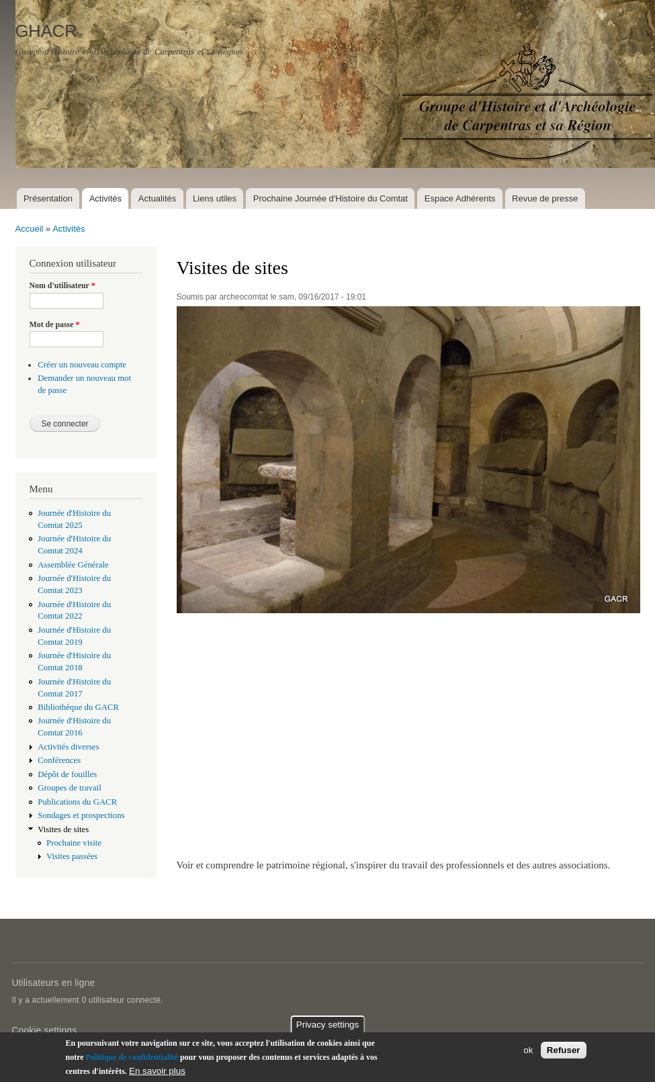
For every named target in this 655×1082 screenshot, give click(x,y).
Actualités (157, 198)
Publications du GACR (77, 802)
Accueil (29, 229)
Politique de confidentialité (132, 1060)
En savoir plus (157, 1074)
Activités (105, 198)
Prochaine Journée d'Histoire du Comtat (330, 198)
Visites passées (71, 856)
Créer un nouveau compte (82, 364)
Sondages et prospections (81, 815)
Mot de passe (55, 324)
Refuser (563, 1053)
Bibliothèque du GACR (78, 707)
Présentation (48, 198)
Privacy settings (327, 1028)
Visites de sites (63, 829)
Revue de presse (545, 198)
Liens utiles (214, 198)
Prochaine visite (73, 843)
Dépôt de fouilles (67, 774)
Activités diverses (68, 747)
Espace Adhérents (460, 198)
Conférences (59, 760)
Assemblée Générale (73, 565)
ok (528, 1053)
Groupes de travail (69, 788)
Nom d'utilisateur (62, 285)
